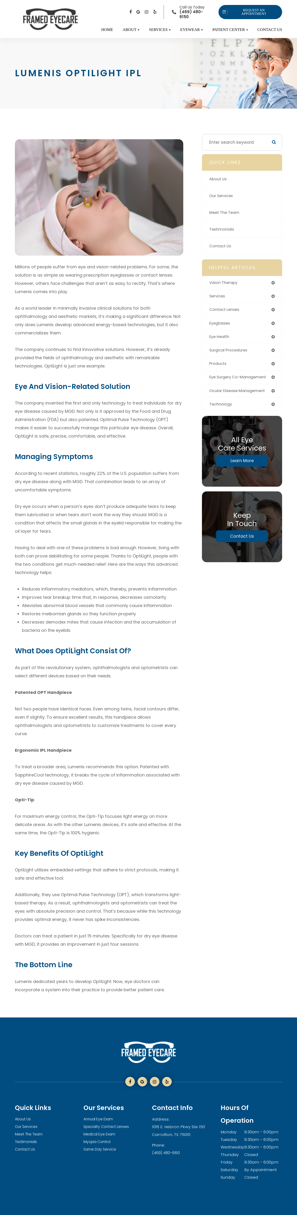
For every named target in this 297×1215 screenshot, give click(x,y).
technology (221, 407)
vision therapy (224, 283)
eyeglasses (221, 324)
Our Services (222, 196)
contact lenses (225, 310)
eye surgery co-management (240, 379)
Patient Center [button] (230, 29)
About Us (218, 179)
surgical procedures (230, 352)
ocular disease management (239, 393)
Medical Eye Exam (101, 1134)
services (218, 297)
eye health (220, 338)
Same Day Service (101, 1149)
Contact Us (270, 29)
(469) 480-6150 (166, 1152)
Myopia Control (98, 1142)
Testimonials (222, 229)
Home (107, 29)
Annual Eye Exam (100, 1119)
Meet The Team (225, 212)
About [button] (131, 29)
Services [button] (160, 29)
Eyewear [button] (191, 29)
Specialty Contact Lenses (108, 1127)
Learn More (242, 464)
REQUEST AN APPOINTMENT (243, 12)
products (218, 366)
